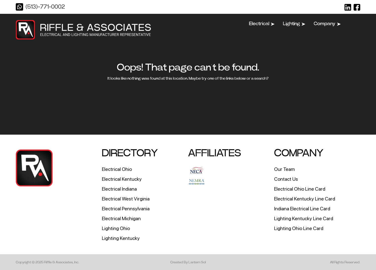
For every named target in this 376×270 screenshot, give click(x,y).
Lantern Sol (197, 262)
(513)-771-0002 (45, 7)
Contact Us (286, 179)
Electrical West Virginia (126, 199)
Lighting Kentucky (121, 238)
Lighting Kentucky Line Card (303, 218)
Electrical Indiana (119, 189)
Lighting (294, 23)
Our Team (284, 169)
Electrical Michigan (121, 218)
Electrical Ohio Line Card (299, 189)
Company (327, 23)
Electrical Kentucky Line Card (304, 199)
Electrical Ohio (117, 169)
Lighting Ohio (116, 228)
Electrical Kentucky (122, 179)
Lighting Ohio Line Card (298, 228)
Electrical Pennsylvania (126, 209)
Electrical (261, 23)
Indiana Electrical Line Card (302, 209)
